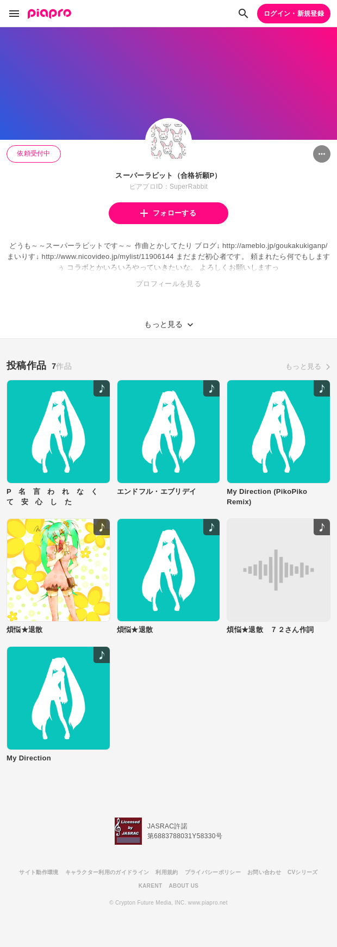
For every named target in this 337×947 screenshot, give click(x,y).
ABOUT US (183, 886)
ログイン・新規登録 (294, 13)
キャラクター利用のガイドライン (107, 872)
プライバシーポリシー (213, 872)
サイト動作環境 (38, 872)
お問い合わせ (264, 872)
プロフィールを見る (168, 284)
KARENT (151, 886)
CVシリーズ (303, 872)
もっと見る (303, 366)
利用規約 (166, 872)
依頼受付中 (34, 153)
